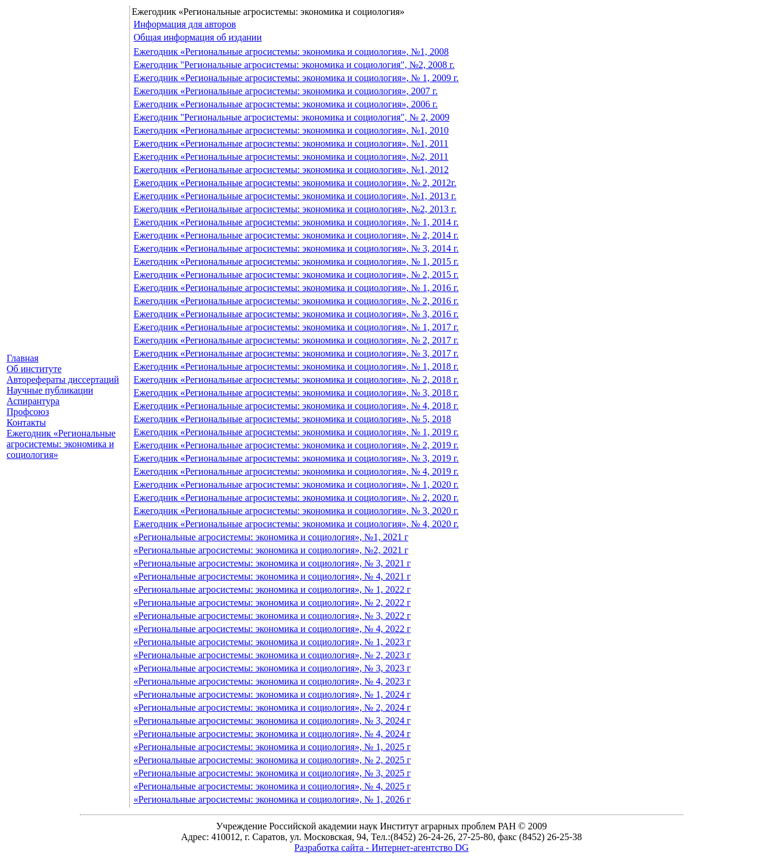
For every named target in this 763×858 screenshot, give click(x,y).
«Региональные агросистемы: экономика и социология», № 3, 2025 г (272, 773)
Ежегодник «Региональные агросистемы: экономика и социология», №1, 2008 (291, 52)
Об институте (34, 369)
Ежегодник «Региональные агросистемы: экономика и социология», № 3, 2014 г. (296, 248)
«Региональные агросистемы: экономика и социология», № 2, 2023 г (272, 655)
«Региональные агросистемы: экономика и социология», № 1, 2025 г (272, 747)
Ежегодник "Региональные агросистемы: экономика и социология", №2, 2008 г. (294, 65)
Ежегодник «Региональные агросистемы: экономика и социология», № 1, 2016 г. (296, 288)
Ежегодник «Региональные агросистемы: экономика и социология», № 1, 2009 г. (296, 78)
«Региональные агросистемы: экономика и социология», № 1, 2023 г (272, 642)
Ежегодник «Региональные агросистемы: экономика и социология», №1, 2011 (291, 143)
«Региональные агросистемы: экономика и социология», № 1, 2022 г (272, 589)
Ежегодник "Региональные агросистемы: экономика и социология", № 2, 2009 (291, 117)
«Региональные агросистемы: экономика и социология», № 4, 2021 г (272, 576)
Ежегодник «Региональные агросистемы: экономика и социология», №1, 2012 (291, 170)
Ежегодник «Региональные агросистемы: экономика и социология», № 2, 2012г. (295, 183)
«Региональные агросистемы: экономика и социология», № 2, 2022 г (272, 602)
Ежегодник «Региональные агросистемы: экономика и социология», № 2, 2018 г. (296, 379)
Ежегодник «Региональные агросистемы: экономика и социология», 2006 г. (286, 104)
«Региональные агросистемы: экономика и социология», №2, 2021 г (271, 550)
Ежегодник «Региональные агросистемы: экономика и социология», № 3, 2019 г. (296, 458)
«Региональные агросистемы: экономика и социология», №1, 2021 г (271, 537)
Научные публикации (50, 390)
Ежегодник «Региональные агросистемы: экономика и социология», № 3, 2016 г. (296, 314)
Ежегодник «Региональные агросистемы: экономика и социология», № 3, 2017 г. (296, 353)
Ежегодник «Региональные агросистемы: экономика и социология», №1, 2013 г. (295, 196)
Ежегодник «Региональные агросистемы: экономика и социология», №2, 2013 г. (295, 209)
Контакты (26, 422)
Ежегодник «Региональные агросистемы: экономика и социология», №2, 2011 (291, 156)
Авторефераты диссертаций (63, 379)
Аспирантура (33, 401)
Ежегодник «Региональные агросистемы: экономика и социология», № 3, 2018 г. (296, 393)
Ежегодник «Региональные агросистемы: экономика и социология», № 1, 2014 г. (296, 222)
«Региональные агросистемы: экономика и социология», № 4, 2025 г (272, 786)
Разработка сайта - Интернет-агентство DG (381, 847)
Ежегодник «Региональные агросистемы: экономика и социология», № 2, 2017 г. (296, 340)
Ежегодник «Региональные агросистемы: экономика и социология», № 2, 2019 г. (296, 445)
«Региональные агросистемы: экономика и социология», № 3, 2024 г (272, 720)
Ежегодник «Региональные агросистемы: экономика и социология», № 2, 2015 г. (296, 275)
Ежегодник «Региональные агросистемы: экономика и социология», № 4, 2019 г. (296, 471)
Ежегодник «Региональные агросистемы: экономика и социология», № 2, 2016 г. (296, 301)
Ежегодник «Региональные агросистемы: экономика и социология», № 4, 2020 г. (296, 524)
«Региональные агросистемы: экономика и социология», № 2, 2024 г (272, 707)
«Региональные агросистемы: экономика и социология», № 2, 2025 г (272, 760)
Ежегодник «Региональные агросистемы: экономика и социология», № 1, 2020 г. (296, 484)
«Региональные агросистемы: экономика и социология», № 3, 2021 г (272, 563)
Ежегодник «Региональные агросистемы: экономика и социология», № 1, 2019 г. (296, 432)
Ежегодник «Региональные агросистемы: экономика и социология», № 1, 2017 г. (296, 327)
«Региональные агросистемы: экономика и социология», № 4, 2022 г (272, 629)
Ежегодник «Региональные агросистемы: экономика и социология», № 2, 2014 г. (296, 235)
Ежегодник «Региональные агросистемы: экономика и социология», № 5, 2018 (292, 419)
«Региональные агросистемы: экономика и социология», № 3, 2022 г (272, 616)
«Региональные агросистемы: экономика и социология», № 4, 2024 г (272, 734)
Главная (23, 358)
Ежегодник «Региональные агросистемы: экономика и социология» (61, 444)
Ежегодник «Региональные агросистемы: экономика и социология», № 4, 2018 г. (296, 406)
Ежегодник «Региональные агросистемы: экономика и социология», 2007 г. (286, 91)
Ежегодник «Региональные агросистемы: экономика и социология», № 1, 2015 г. (296, 261)
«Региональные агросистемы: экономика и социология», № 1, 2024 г (272, 694)
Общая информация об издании (198, 37)
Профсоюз (28, 412)
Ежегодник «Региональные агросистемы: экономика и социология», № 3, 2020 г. (296, 511)
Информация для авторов (185, 24)
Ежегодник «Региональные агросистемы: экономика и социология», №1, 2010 (291, 130)
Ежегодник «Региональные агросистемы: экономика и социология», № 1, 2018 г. (296, 366)
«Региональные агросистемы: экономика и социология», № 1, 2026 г (272, 799)
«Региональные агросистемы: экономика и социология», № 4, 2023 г (272, 681)
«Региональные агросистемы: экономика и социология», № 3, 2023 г (272, 668)
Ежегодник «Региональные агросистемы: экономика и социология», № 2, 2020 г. (296, 498)
